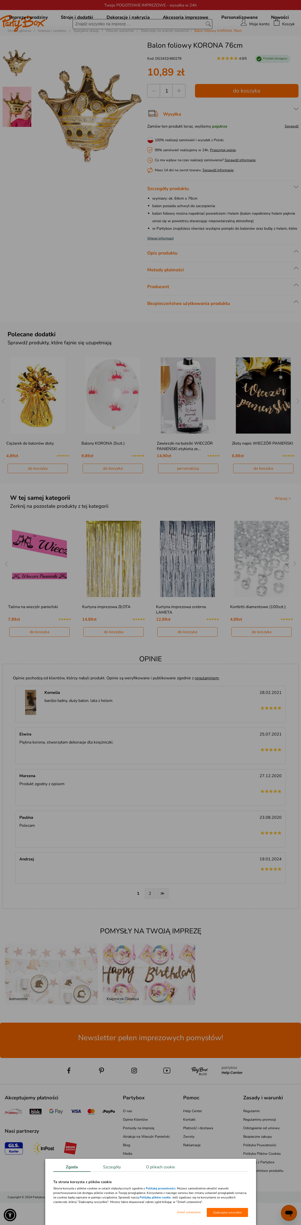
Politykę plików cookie (155, 1197)
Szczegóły (112, 1167)
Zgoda (72, 1167)
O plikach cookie (160, 1167)
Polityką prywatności (160, 1188)
